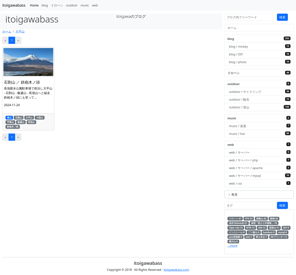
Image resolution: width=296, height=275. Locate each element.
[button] (259, 195)
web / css (260, 183)
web (95, 5)
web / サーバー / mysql (260, 175)
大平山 (20, 31)
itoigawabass (13, 5)
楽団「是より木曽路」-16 (264, 223)
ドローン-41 (235, 218)
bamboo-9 (268, 232)
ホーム (6, 31)
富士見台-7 (261, 236)
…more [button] (232, 246)
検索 (282, 17)
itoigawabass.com (176, 270)
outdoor (72, 5)
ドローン (57, 5)
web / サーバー (260, 152)
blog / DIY (260, 54)
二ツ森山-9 (253, 232)
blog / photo (260, 62)
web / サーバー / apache (260, 168)
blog (45, 5)
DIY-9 (286, 227)
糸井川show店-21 (238, 223)
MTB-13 (250, 227)
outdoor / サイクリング (260, 91)
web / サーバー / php (260, 160)
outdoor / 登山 (260, 107)
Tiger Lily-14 (236, 227)
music (85, 5)
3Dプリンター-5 (279, 236)
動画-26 (274, 218)
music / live (260, 133)
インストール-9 (237, 232)
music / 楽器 (260, 126)
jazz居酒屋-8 (235, 236)
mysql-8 (282, 232)
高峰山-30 (261, 218)
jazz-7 (249, 236)
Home (34, 5)
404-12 (261, 227)
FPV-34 (248, 218)
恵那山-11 (274, 227)
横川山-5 (233, 241)
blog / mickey (260, 46)
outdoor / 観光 (260, 99)
